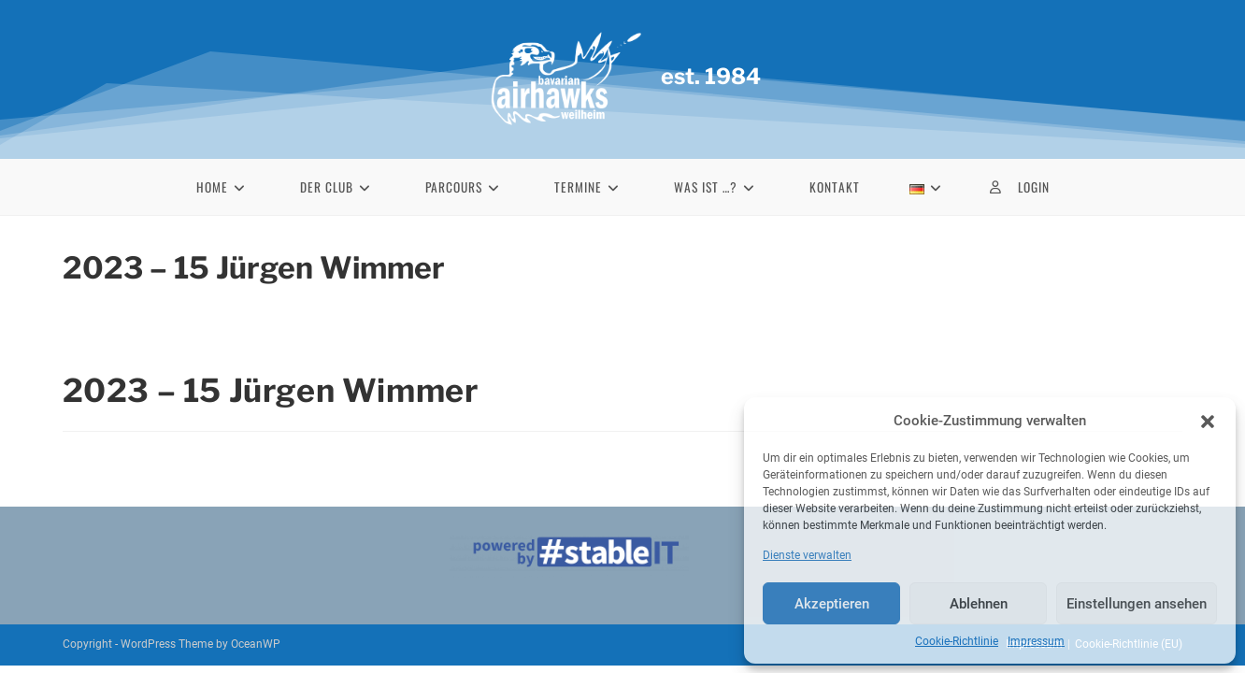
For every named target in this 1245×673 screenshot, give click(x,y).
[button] (1207, 421)
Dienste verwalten (807, 555)
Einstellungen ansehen (1136, 603)
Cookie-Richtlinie (956, 641)
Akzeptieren (831, 603)
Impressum (1036, 641)
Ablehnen (979, 603)
